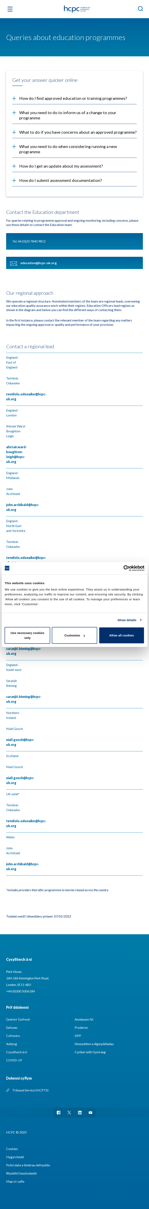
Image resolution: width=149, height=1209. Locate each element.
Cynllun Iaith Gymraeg (90, 1052)
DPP (78, 1036)
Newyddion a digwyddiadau (94, 1044)
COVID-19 (14, 1060)
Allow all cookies (121, 635)
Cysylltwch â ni (16, 1052)
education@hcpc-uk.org (38, 263)
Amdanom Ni (84, 1019)
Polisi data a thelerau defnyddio (28, 1165)
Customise (74, 635)
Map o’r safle (15, 1181)
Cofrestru (13, 1036)
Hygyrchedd (15, 1157)
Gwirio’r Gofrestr (18, 1019)
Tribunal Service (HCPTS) (30, 1090)
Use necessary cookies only (27, 635)
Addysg (11, 1044)
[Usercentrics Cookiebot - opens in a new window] (126, 568)
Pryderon (81, 1027)
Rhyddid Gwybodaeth (21, 1173)
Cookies (12, 1149)
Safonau (11, 1027)
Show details (127, 620)
